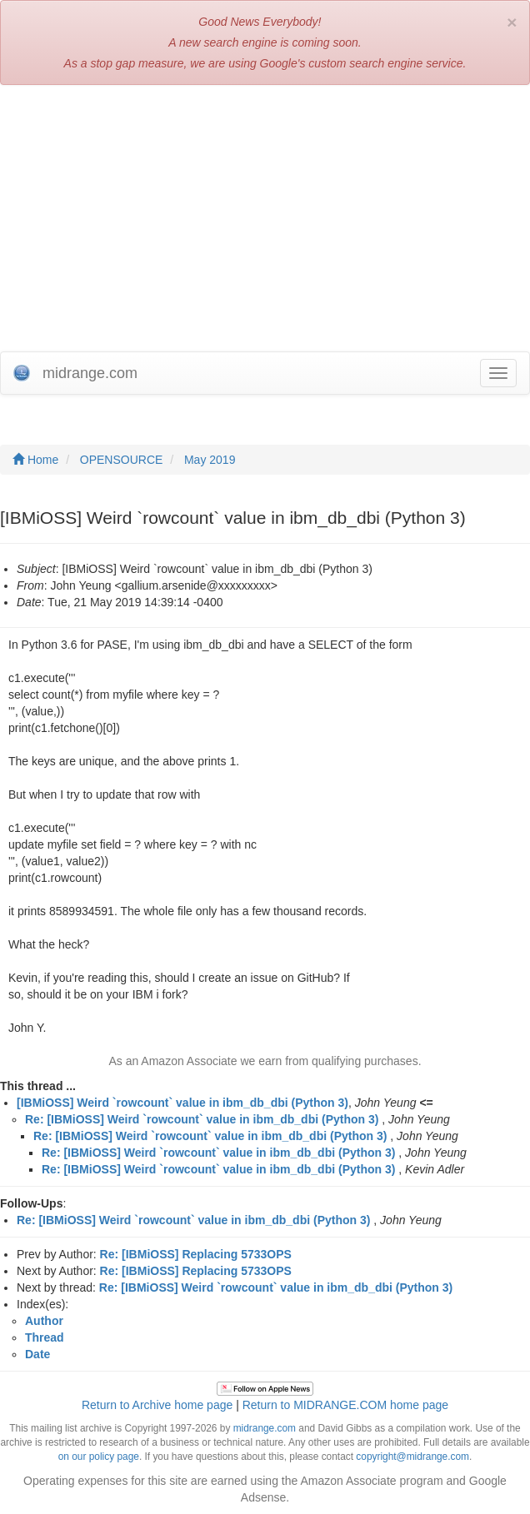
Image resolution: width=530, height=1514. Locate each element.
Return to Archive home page (157, 1405)
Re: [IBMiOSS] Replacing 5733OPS (196, 1254)
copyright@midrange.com (412, 1456)
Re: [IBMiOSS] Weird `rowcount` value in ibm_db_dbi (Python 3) (201, 1119)
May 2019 (209, 459)
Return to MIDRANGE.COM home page (345, 1405)
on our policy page (98, 1456)
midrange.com (264, 1428)
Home (35, 459)
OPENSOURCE (121, 459)
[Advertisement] (265, 218)
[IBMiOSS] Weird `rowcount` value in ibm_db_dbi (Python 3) (182, 1102)
